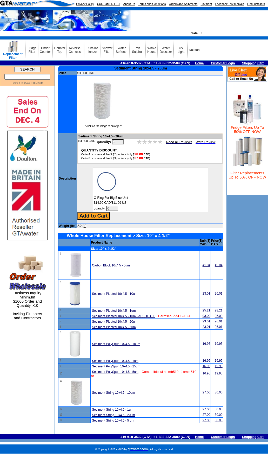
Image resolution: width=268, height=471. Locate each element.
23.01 (206, 293)
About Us (129, 3)
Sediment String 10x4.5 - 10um (113, 392)
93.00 (206, 316)
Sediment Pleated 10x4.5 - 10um (114, 294)
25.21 (206, 310)
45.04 (219, 265)
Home (199, 63)
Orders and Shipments (183, 3)
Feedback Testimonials (229, 3)
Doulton (194, 50)
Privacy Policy (85, 3)
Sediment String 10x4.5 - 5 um (113, 420)
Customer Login (223, 63)
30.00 (219, 392)
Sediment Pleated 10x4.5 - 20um (114, 321)
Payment (206, 3)
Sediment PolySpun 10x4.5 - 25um (116, 366)
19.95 (219, 344)
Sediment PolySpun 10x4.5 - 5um (115, 372)
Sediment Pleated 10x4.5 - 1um (114, 311)
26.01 (219, 293)
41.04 (206, 265)
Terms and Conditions (152, 3)
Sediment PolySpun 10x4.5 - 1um (115, 361)
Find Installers (256, 3)
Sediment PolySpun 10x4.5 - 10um (116, 344)
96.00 (219, 316)
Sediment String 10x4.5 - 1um (112, 409)
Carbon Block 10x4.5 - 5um (111, 265)
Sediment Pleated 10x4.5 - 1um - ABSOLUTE (123, 316)
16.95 (206, 344)
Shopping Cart (253, 63)
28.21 (219, 310)
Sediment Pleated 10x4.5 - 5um (114, 327)
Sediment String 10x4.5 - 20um (113, 415)
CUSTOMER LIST (108, 3)
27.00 (206, 392)
